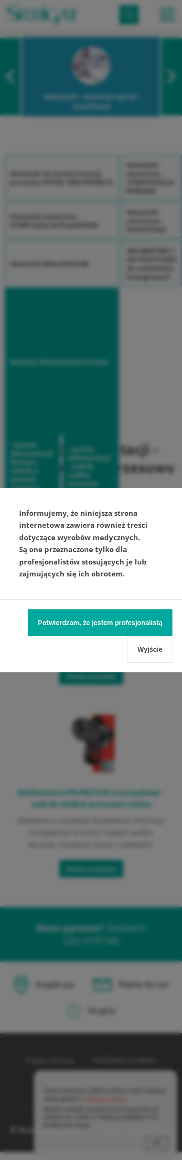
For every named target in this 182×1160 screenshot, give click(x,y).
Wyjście (150, 649)
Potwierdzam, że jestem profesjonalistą (100, 623)
